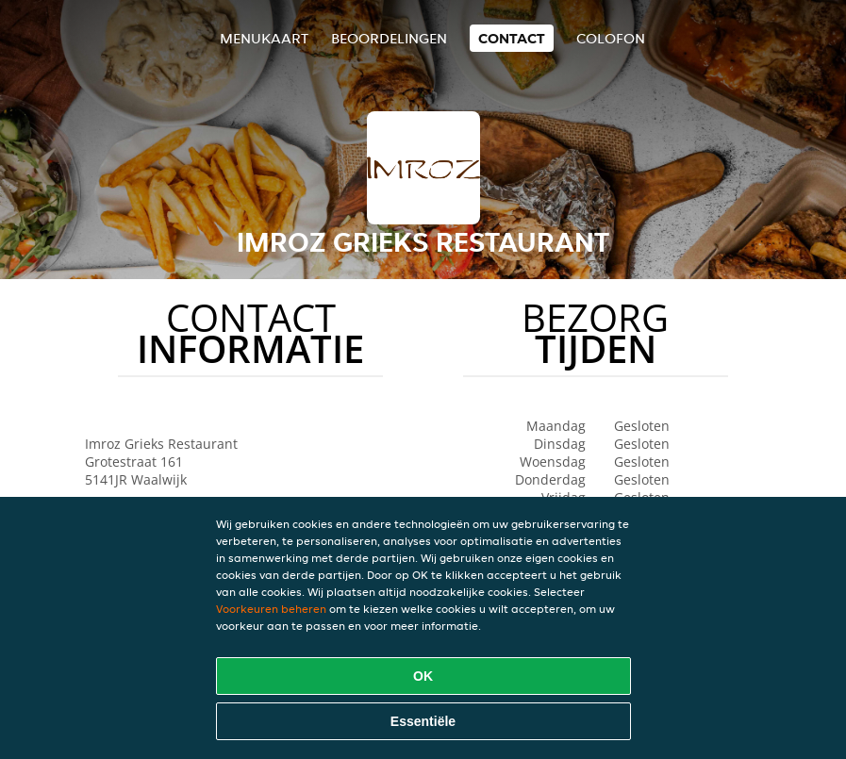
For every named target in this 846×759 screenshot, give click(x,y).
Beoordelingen (389, 38)
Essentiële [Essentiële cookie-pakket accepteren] (423, 721)
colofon (610, 38)
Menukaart (264, 38)
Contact (511, 38)
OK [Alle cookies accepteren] (423, 676)
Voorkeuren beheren (271, 609)
